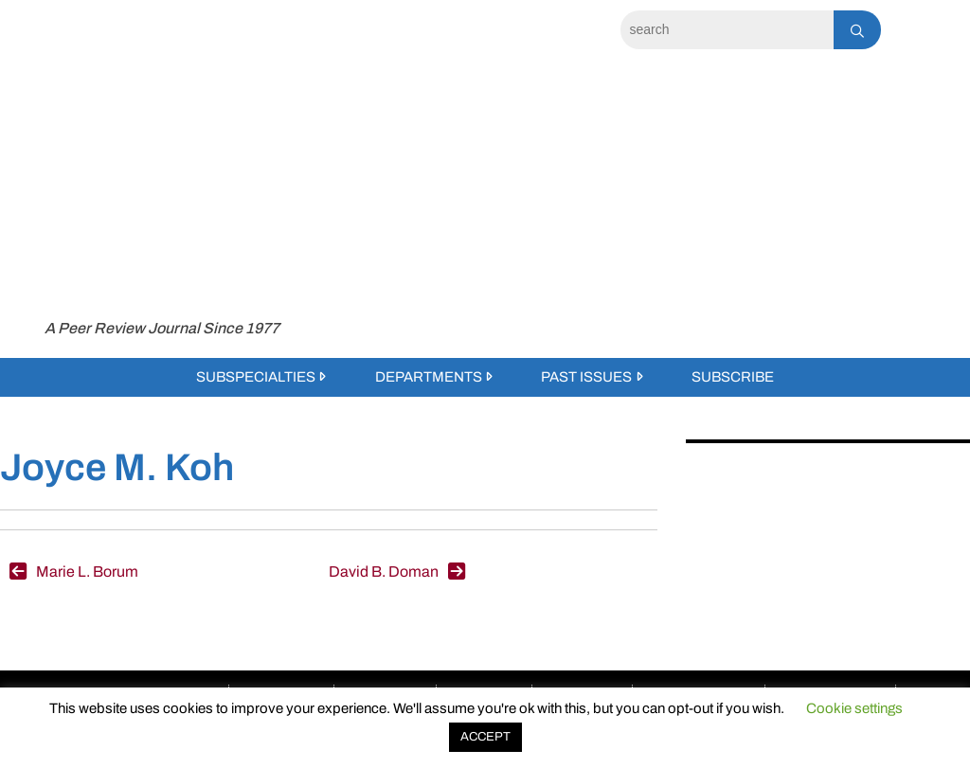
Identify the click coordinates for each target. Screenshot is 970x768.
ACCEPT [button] (485, 736)
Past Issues (586, 376)
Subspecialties (255, 376)
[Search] (727, 29)
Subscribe (733, 376)
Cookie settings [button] (854, 708)
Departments (428, 376)
